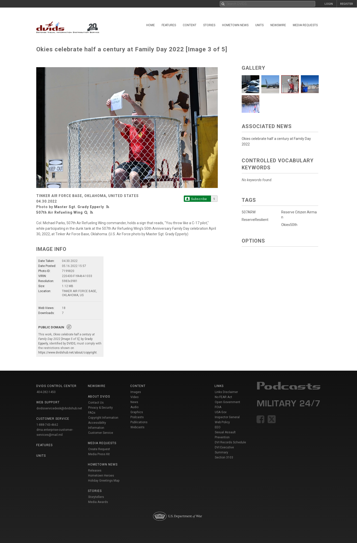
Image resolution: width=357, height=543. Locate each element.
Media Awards (98, 502)
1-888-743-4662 (47, 424)
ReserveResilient (255, 220)
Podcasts (137, 417)
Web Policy (222, 422)
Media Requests (305, 25)
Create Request (99, 449)
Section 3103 (224, 457)
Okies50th (289, 225)
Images (135, 392)
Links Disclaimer (226, 392)
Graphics (136, 412)
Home (150, 25)
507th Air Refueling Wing (59, 212)
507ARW (249, 212)
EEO (218, 427)
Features (169, 25)
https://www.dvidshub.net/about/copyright (67, 352)
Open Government (227, 402)
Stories (209, 25)
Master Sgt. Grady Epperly (79, 207)
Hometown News (235, 25)
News (134, 402)
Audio (134, 407)
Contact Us (96, 402)
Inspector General (227, 417)
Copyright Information (103, 417)
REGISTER (346, 4)
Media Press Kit (99, 454)
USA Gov (221, 412)
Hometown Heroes (101, 475)
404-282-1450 (46, 392)
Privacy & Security (100, 407)
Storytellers (96, 497)
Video (134, 397)
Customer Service (100, 433)
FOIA (218, 407)
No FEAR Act (223, 397)
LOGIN (329, 4)
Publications (139, 422)
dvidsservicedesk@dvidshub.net (59, 408)
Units (259, 25)
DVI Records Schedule (230, 442)
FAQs (91, 412)
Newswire (278, 25)
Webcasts (137, 427)
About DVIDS (99, 396)
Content (189, 25)
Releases (94, 470)
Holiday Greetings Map (104, 480)
